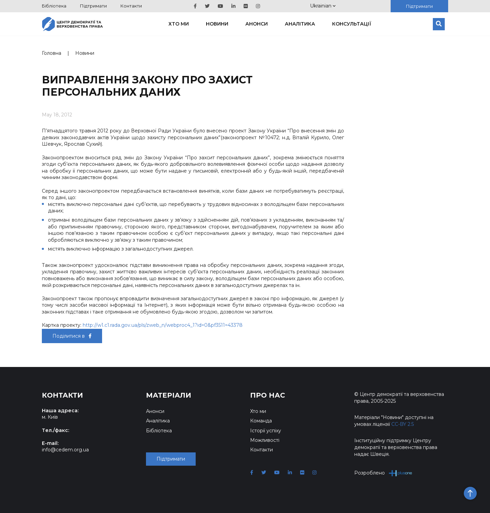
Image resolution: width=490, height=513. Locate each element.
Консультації (351, 24)
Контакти (131, 6)
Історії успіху (265, 431)
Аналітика (300, 24)
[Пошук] (439, 24)
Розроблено (383, 473)
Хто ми (178, 24)
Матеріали (168, 395)
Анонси (256, 24)
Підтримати (93, 6)
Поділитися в (72, 336)
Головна (51, 53)
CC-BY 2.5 (402, 424)
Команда (261, 421)
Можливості (264, 440)
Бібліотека (54, 6)
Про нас (267, 395)
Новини (217, 24)
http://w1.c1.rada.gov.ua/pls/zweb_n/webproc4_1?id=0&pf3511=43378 (163, 325)
